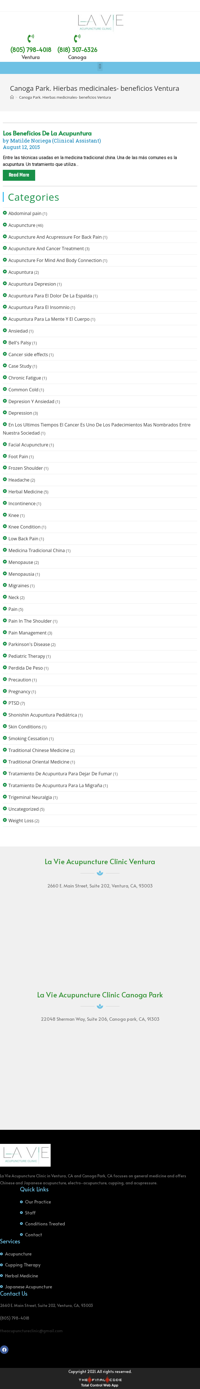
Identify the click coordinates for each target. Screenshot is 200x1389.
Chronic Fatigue (24, 378)
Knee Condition (24, 527)
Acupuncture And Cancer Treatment (46, 248)
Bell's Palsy (19, 343)
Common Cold (23, 390)
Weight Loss (20, 820)
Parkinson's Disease (29, 644)
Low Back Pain (23, 539)
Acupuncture (21, 225)
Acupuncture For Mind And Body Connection (55, 260)
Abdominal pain (25, 213)
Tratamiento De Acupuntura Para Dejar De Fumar (60, 774)
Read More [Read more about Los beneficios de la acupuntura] (19, 175)
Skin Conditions (24, 727)
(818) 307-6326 (77, 50)
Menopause (20, 562)
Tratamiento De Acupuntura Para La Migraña (55, 785)
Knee (13, 515)
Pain (12, 609)
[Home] (12, 97)
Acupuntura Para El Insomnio (38, 307)
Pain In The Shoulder (30, 621)
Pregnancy (19, 691)
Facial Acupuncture (28, 445)
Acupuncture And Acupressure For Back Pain (55, 237)
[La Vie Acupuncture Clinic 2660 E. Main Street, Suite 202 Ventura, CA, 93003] (100, 943)
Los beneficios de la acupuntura (47, 133)
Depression (20, 413)
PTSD (13, 703)
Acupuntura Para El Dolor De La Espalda (50, 296)
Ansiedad (18, 331)
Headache (19, 480)
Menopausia (21, 574)
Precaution (19, 680)
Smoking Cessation (28, 738)
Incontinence (21, 503)
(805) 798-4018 (30, 50)
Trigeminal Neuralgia (30, 797)
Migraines (18, 585)
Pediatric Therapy (26, 656)
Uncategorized (23, 809)
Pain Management (27, 633)
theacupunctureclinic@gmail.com (31, 1330)
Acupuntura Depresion (32, 284)
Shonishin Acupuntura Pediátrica (42, 715)
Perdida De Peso (25, 668)
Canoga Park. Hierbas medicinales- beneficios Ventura (65, 97)
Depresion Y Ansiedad (31, 401)
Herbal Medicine (25, 492)
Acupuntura (20, 272)
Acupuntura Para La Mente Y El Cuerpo (49, 319)
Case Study (20, 366)
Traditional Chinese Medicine (38, 750)
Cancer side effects (28, 354)
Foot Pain (18, 456)
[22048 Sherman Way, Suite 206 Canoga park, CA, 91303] (100, 1076)
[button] (100, 66)
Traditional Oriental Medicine (38, 762)
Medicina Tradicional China (36, 550)
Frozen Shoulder (25, 468)
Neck (13, 597)
